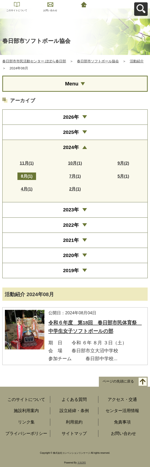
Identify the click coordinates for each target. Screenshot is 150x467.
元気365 (81, 462)
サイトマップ (74, 433)
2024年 (71, 147)
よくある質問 (74, 399)
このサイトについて (16, 10)
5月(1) (123, 176)
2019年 (71, 270)
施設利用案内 (26, 410)
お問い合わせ (50, 10)
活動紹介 (137, 61)
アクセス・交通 (122, 399)
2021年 (71, 240)
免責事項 (122, 422)
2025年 (71, 132)
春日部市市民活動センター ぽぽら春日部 (34, 61)
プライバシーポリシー (26, 433)
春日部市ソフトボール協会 (98, 61)
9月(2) (123, 163)
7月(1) (75, 176)
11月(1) (27, 163)
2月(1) (75, 189)
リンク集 (26, 422)
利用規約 (74, 422)
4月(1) (27, 189)
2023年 (71, 209)
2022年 (71, 225)
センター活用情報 (122, 410)
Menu (71, 84)
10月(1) (75, 163)
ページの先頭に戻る (118, 381)
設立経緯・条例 (74, 410)
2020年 (71, 255)
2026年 (71, 117)
